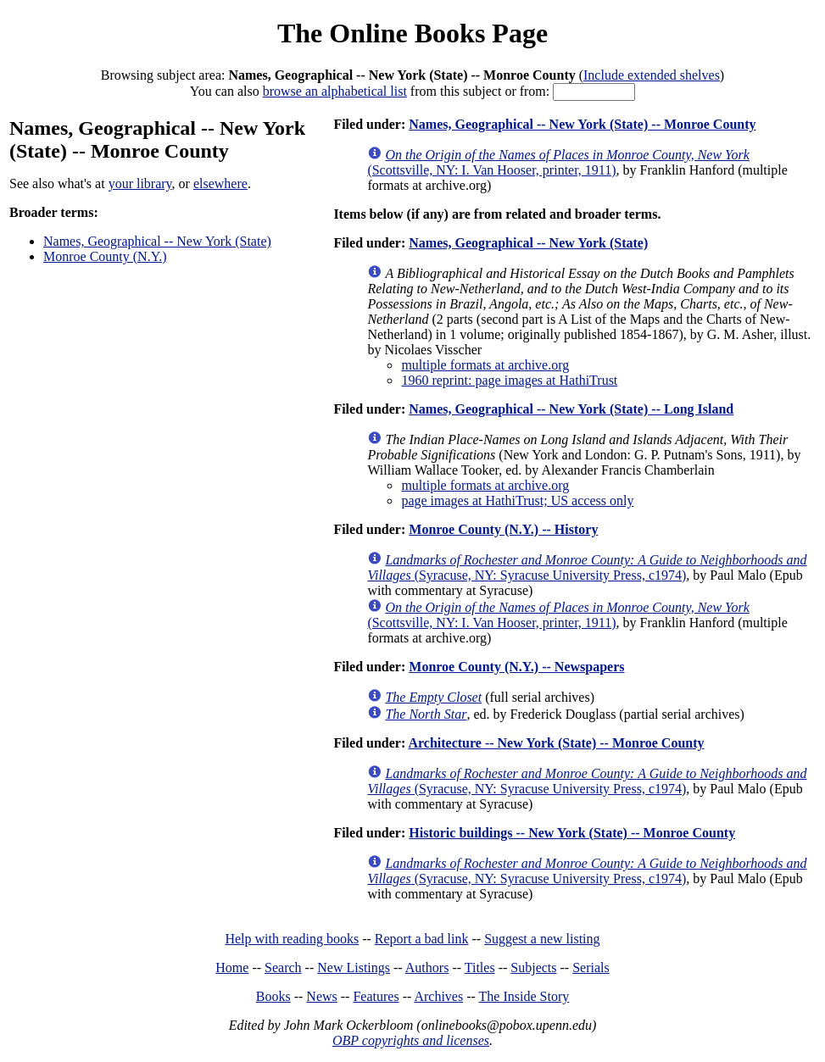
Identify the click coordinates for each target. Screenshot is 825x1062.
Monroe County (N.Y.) (104, 256)
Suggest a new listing (541, 938)
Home (231, 967)
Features (376, 996)
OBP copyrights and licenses (410, 1040)
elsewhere (220, 183)
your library (140, 183)
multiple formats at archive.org (485, 365)
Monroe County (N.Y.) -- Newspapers (516, 666)
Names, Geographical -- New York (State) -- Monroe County (582, 124)
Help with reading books (292, 938)
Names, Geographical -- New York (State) (157, 241)
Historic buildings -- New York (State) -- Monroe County (572, 833)
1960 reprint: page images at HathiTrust (509, 380)
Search (283, 967)
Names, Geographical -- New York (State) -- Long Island (571, 409)
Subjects (533, 967)
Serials (591, 967)
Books (273, 996)
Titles (480, 967)
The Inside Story (524, 996)
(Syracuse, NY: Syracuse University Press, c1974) (586, 567)
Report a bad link (422, 938)
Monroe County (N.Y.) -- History (503, 529)
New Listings (353, 967)
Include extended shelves (651, 75)
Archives (438, 996)
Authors (427, 967)
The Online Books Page (412, 33)
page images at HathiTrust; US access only (517, 500)
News (321, 996)
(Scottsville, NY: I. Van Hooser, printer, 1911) (558, 162)
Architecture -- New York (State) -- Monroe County (556, 743)
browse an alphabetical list (335, 91)
